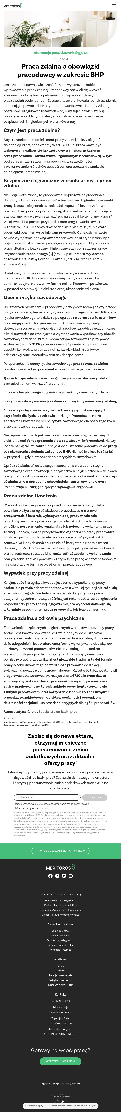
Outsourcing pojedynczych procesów (60, 909)
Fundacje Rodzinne (60, 949)
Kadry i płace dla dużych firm (60, 905)
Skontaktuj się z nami (60, 1061)
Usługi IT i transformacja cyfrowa (60, 914)
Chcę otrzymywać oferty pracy (33, 808)
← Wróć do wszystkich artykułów (60, 851)
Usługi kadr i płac (60, 935)
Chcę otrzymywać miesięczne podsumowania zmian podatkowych (52, 803)
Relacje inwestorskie (60, 975)
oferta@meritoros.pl (60, 1022)
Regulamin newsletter (60, 984)
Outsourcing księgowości (60, 940)
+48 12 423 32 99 (60, 1000)
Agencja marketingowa (63, 1096)
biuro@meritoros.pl (61, 1011)
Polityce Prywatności (73, 832)
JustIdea (53, 1096)
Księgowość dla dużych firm (60, 900)
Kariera (60, 970)
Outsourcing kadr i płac (60, 945)
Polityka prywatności (60, 980)
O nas (60, 965)
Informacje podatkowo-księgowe (60, 52)
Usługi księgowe (60, 930)
